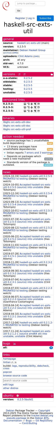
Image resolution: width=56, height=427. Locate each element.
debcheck (43, 365)
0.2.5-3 (28, 81)
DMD (15, 53)
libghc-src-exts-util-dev (16, 122)
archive (7, 53)
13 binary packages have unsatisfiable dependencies (28, 148)
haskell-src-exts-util (28, 43)
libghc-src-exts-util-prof (17, 129)
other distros (10, 388)
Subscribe (45, 18)
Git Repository (44, 420)
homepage (9, 358)
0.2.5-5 (28, 85)
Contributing (29, 423)
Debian (10, 410)
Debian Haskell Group (32, 50)
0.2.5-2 (28, 78)
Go (18, 10)
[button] (4, 140)
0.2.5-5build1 (25, 399)
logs (14, 365)
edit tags (8, 384)
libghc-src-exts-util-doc (16, 125)
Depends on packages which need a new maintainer (28, 157)
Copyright (44, 410)
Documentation (12, 420)
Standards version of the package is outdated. (28, 163)
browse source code (15, 375)
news (7, 172)
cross (6, 368)
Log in (31, 18)
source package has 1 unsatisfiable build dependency (28, 142)
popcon (7, 372)
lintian (7, 362)
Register (20, 18)
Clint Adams (25, 56)
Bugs (29, 420)
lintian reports (28, 153)
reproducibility (27, 365)
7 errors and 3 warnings (38, 152)
